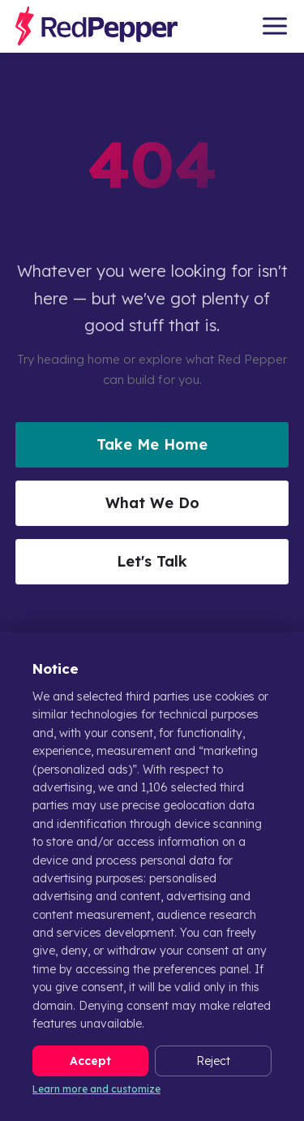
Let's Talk (152, 561)
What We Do (152, 503)
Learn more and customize (96, 1089)
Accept (90, 1061)
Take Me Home (152, 444)
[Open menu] (275, 26)
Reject (213, 1061)
